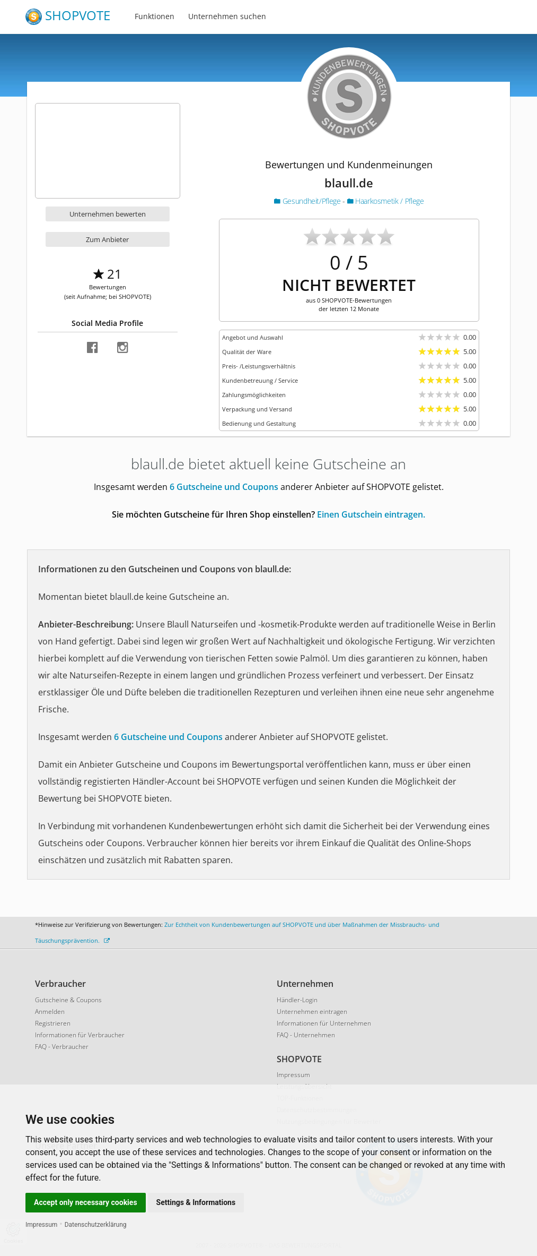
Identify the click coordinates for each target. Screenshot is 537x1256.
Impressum (41, 1224)
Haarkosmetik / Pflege (385, 201)
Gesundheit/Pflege (308, 201)
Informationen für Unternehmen (324, 1023)
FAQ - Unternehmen (306, 1034)
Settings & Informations (196, 1202)
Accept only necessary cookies (85, 1202)
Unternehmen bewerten (107, 214)
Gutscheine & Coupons (68, 999)
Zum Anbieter (107, 239)
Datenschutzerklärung (96, 1224)
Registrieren (53, 1023)
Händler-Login (297, 999)
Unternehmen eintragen (312, 1011)
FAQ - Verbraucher (62, 1046)
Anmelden (50, 1011)
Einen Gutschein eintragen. (371, 514)
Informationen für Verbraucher (80, 1034)
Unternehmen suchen (227, 16)
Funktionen (154, 16)
